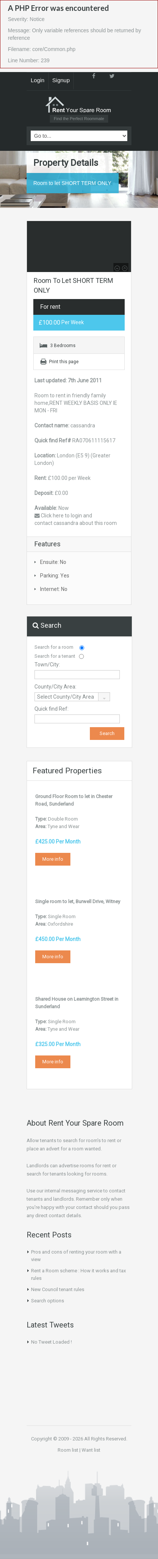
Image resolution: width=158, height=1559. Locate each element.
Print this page (64, 361)
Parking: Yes (54, 576)
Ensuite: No (53, 562)
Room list (68, 1450)
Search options (47, 1300)
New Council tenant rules (57, 1289)
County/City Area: (55, 687)
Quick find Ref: (51, 709)
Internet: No (53, 589)
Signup (61, 80)
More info (52, 859)
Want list (91, 1450)
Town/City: (47, 664)
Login (38, 80)
